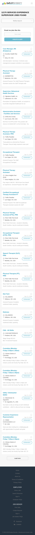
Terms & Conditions (17, 479)
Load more (17, 458)
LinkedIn (18, 524)
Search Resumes (17, 493)
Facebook (19, 521)
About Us (17, 476)
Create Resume (17, 510)
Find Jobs (17, 507)
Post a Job (17, 490)
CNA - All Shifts (8, 330)
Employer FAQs (17, 499)
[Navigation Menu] (32, 3)
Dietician (6, 312)
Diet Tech (6, 294)
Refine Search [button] (17, 21)
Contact (17, 473)
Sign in (17, 496)
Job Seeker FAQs (17, 516)
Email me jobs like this (12, 30)
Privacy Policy (17, 482)
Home (17, 470)
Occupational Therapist (11, 152)
